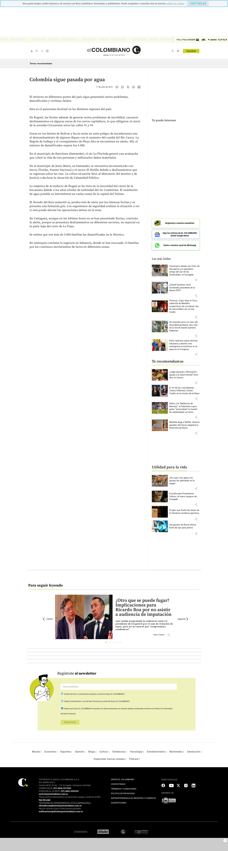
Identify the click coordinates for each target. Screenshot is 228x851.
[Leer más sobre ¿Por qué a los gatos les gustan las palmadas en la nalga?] (184, 480)
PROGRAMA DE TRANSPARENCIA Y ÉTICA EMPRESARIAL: (65, 803)
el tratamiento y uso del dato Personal (85, 701)
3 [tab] (113, 643)
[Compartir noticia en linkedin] (139, 87)
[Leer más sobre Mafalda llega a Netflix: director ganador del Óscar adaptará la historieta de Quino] (184, 425)
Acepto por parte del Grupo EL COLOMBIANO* (97, 701)
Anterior (48, 619)
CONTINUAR (197, 3)
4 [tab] (117, 643)
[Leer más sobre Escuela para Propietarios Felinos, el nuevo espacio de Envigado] (184, 496)
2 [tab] (110, 643)
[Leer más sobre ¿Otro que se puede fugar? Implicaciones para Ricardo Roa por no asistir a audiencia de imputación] (144, 625)
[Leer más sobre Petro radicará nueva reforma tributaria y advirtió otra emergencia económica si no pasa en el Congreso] (184, 345)
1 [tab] (106, 643)
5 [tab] (120, 643)
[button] (196, 279)
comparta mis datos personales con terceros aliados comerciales (117, 709)
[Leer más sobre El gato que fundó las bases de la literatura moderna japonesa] (184, 512)
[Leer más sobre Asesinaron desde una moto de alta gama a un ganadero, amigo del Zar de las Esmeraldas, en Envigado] (184, 270)
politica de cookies (175, 3)
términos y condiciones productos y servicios (88, 694)
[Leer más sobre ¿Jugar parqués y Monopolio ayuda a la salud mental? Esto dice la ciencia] (184, 375)
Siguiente (183, 619)
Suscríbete (191, 51)
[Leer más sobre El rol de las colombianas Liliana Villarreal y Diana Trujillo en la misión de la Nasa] (184, 390)
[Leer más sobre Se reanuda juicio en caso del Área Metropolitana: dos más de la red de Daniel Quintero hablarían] (184, 326)
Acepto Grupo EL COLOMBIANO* (94, 694)
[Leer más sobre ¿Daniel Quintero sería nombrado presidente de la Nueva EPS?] (184, 287)
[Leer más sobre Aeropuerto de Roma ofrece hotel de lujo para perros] (184, 526)
